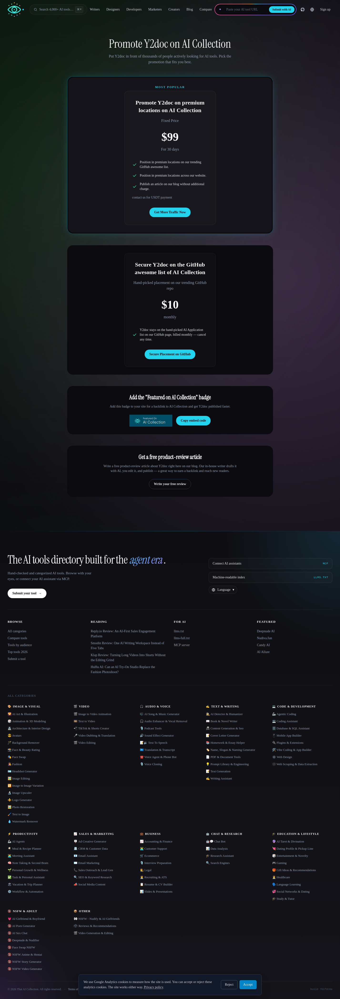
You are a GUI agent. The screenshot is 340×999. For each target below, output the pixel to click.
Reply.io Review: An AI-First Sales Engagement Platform (123, 633)
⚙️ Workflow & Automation (25, 891)
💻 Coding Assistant (285, 721)
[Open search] (58, 9)
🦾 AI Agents (16, 841)
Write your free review (170, 484)
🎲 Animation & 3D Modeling (27, 721)
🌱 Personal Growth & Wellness (28, 870)
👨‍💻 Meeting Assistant (21, 856)
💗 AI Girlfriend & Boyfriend (26, 919)
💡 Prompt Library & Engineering (227, 764)
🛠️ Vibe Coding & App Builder (292, 750)
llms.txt (179, 631)
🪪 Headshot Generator (22, 771)
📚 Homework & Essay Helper (225, 742)
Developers (134, 9)
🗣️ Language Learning (286, 884)
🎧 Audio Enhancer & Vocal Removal (163, 721)
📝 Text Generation (218, 771)
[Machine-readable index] (270, 577)
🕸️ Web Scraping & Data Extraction (295, 764)
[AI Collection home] (16, 9)
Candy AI (263, 645)
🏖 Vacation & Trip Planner (25, 884)
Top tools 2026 (18, 652)
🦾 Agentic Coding (284, 714)
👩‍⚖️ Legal (146, 870)
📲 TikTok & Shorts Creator (91, 728)
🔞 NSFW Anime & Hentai (25, 954)
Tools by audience (20, 645)
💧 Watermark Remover (23, 821)
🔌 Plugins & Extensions (288, 742)
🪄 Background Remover (24, 742)
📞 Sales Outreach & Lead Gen (93, 870)
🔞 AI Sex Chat (17, 933)
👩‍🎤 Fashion (15, 764)
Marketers (155, 9)
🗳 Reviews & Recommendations (95, 926)
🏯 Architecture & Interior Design (29, 728)
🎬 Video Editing (85, 742)
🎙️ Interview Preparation (155, 863)
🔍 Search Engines (218, 863)
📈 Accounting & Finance (156, 841)
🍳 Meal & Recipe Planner (24, 848)
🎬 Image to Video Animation (92, 714)
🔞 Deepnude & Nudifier (23, 940)
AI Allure (263, 652)
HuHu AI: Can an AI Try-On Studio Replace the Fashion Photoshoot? (123, 669)
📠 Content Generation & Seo (225, 728)
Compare (206, 9)
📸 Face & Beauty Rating (24, 750)
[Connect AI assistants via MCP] (270, 563)
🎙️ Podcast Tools (151, 728)
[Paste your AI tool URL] (245, 9)
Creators (174, 9)
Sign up (325, 9)
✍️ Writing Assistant (219, 778)
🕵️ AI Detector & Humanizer (224, 714)
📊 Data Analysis (217, 848)
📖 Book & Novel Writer (221, 721)
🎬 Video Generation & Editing (93, 933)
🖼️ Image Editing (19, 778)
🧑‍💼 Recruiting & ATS (153, 877)
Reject (229, 984)
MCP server (182, 645)
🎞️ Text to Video (84, 721)
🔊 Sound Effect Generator (157, 735)
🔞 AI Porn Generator (21, 926)
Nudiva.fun (264, 638)
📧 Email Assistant (86, 856)
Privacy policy (153, 987)
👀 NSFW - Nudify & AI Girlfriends (97, 919)
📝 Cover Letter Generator (222, 735)
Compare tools (17, 638)
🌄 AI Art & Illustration (23, 714)
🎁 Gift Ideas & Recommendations (294, 870)
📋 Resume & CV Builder (156, 884)
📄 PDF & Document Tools (223, 757)
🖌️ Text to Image (18, 814)
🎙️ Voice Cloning (151, 764)
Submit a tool (16, 659)
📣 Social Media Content (89, 884)
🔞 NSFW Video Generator (25, 969)
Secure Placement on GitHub (170, 354)
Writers (95, 9)
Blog (189, 9)
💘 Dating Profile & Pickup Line (292, 848)
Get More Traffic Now (170, 212)
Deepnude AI (265, 631)
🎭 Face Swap (17, 757)
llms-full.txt (182, 638)
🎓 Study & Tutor (283, 898)
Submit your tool (27, 593)
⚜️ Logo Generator (20, 800)
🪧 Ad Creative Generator (90, 841)
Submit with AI (281, 9)
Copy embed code (193, 420)
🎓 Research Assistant (220, 856)
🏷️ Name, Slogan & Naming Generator (230, 750)
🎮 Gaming (279, 863)
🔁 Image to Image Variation (26, 785)
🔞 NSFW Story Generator (24, 961)
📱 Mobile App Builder (287, 735)
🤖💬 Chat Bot (215, 841)
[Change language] (312, 9)
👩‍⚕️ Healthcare (281, 877)
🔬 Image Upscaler (20, 793)
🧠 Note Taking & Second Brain (28, 863)
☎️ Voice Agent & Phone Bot (158, 757)
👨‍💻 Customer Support (153, 848)
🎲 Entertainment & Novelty (290, 856)
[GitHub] (302, 9)
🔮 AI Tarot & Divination (288, 841)
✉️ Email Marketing (86, 863)
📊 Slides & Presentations (156, 891)
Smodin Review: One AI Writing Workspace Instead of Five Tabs (127, 645)
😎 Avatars (14, 735)
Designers (113, 9)
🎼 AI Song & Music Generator (160, 714)
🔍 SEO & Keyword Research (93, 877)
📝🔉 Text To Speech (153, 742)
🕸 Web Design (282, 757)
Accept (248, 984)
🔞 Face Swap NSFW (21, 947)
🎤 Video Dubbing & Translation (94, 735)
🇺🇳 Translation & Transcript (157, 750)
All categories (17, 631)
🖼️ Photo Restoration (21, 807)
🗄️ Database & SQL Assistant (291, 728)
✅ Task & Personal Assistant (26, 877)
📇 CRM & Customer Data (91, 848)
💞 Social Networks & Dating (291, 891)
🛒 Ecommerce (149, 856)
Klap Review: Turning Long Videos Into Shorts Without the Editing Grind (128, 657)
